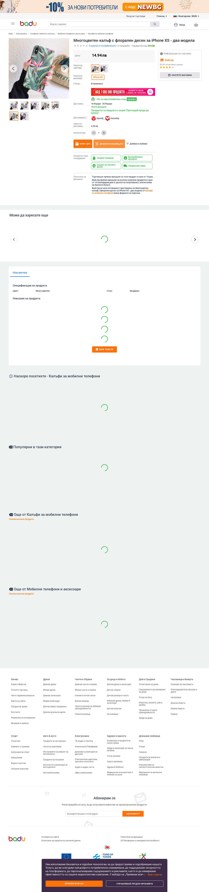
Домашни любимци (149, 736)
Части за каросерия (52, 746)
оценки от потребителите (102, 46)
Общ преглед (20, 272)
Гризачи (143, 752)
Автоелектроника (51, 773)
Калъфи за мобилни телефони (100, 34)
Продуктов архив (19, 706)
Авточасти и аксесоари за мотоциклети (55, 766)
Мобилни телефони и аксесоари (71, 34)
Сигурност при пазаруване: (80, 157)
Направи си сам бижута (182, 684)
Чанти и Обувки (83, 679)
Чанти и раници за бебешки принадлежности (88, 707)
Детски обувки (114, 690)
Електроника (21, 34)
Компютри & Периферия (86, 746)
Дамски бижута (178, 703)
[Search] (99, 24)
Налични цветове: (77, 66)
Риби (141, 741)
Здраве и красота (116, 736)
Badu (11, 34)
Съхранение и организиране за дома (152, 690)
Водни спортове (18, 763)
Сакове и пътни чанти (85, 695)
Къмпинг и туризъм (20, 746)
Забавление (16, 758)
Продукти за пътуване (53, 759)
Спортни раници (82, 714)
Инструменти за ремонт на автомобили (55, 753)
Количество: (79, 133)
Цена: (77, 55)
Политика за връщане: (79, 178)
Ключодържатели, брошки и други (184, 690)
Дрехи (46, 679)
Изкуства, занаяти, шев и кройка (150, 704)
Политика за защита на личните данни (60, 840)
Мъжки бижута (178, 708)
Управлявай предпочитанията (134, 884)
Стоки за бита (145, 697)
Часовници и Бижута (182, 679)
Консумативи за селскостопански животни (151, 766)
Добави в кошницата (109, 144)
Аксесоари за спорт (20, 752)
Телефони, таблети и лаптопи (42, 34)
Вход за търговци (135, 16)
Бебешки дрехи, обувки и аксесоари (118, 702)
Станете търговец (19, 690)
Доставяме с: (80, 118)
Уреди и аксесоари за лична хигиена (120, 749)
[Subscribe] (93, 814)
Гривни (174, 714)
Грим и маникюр (114, 761)
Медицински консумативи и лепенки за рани (120, 773)
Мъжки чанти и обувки (85, 690)
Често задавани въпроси (22, 695)
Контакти (15, 712)
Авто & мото (49, 736)
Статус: (76, 84)
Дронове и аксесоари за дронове (86, 753)
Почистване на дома (148, 684)
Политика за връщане (132, 837)
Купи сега (83, 144)
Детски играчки (114, 708)
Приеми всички (74, 884)
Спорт (14, 736)
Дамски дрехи (49, 684)
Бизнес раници (82, 701)
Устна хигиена (113, 756)
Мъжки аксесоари (51, 701)
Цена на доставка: (78, 125)
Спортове (15, 741)
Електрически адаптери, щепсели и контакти (86, 760)
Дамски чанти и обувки (86, 684)
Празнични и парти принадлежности (148, 711)
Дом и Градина (147, 679)
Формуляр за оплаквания (23, 718)
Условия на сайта (50, 837)
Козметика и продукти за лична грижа (118, 742)
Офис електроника (83, 773)
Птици (142, 746)
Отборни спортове (19, 769)
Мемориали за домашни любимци (150, 773)
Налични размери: (78, 77)
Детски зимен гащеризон (54, 706)
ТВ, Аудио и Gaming (84, 741)
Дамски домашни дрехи (54, 712)
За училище (112, 714)
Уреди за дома (146, 718)
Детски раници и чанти (118, 695)
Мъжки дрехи (49, 690)
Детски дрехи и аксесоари (119, 684)
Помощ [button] (162, 16)
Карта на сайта (18, 701)
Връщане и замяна (20, 723)
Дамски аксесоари (51, 695)
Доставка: (78, 104)
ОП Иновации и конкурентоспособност (140, 840)
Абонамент (133, 814)
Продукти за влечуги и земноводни (149, 758)
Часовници (176, 697)
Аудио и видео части (84, 767)
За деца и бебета (116, 679)
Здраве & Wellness (115, 767)
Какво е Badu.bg (18, 684)
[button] (12, 23)
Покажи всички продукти (21, 519)
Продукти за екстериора (54, 741)
